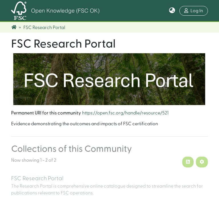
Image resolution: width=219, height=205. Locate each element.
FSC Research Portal (37, 178)
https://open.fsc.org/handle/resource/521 (125, 113)
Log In (193, 10)
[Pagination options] (202, 162)
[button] (172, 10)
